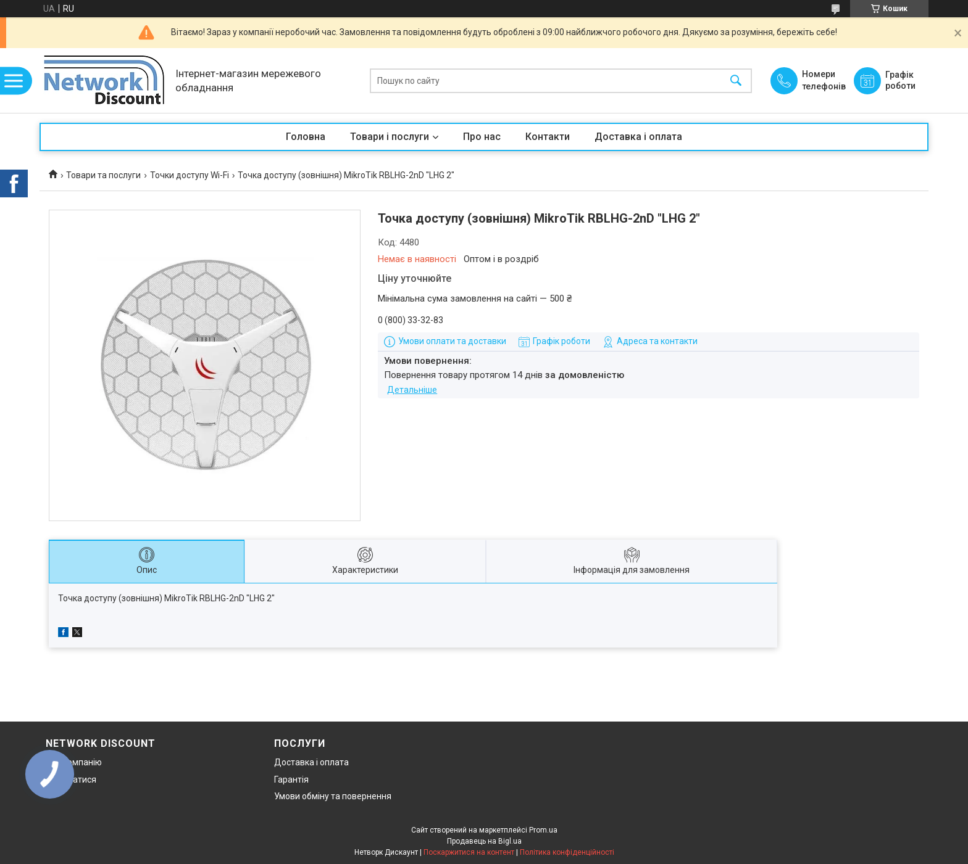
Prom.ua (543, 830)
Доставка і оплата (638, 136)
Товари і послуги (389, 136)
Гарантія (291, 779)
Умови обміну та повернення (332, 796)
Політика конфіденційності (567, 852)
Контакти (547, 136)
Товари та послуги (103, 175)
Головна (305, 136)
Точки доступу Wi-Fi (189, 175)
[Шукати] (736, 80)
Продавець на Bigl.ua (484, 841)
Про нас (482, 136)
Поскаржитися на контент (469, 852)
